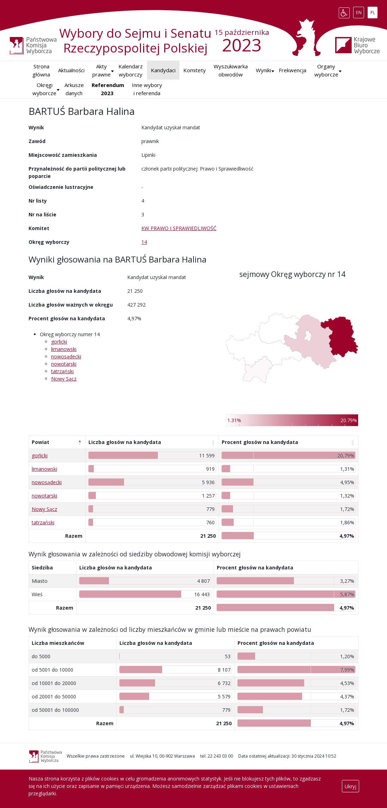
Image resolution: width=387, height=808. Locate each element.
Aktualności (71, 70)
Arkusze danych (74, 89)
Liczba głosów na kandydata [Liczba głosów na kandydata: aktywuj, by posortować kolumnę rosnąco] (124, 442)
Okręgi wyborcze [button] (44, 89)
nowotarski (63, 363)
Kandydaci (163, 70)
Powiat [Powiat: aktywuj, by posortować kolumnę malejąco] (40, 442)
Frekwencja (292, 70)
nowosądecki (66, 356)
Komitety (194, 70)
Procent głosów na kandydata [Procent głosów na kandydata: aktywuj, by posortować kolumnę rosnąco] (260, 442)
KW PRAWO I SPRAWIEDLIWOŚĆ (178, 228)
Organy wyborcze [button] (326, 70)
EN (360, 11)
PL (374, 11)
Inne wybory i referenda (147, 89)
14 (144, 242)
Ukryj (350, 786)
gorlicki (59, 341)
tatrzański (62, 371)
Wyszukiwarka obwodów (231, 70)
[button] (263, 70)
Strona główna (41, 70)
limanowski (63, 349)
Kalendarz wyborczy (130, 70)
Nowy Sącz (63, 378)
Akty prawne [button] (101, 70)
